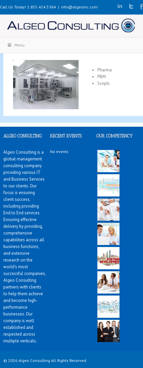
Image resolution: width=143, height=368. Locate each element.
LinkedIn (119, 6)
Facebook (141, 6)
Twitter (131, 6)
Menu (16, 45)
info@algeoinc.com (79, 6)
